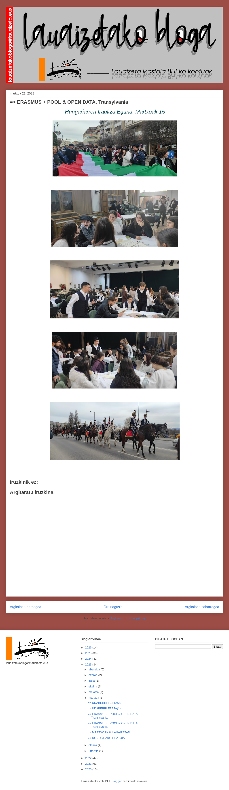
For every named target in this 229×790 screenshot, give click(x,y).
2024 (88, 658)
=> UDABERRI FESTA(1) (104, 708)
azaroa (93, 675)
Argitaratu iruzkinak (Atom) (127, 618)
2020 (88, 769)
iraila (92, 680)
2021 (88, 763)
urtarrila (94, 751)
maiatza (94, 692)
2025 (88, 653)
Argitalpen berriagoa (25, 607)
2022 (88, 758)
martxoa (94, 697)
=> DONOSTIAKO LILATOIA (106, 738)
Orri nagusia (113, 607)
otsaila (93, 745)
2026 (88, 647)
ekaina (93, 686)
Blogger (117, 781)
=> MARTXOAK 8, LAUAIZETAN (109, 732)
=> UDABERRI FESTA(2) (104, 702)
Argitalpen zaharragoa (202, 607)
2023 (88, 664)
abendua (95, 669)
